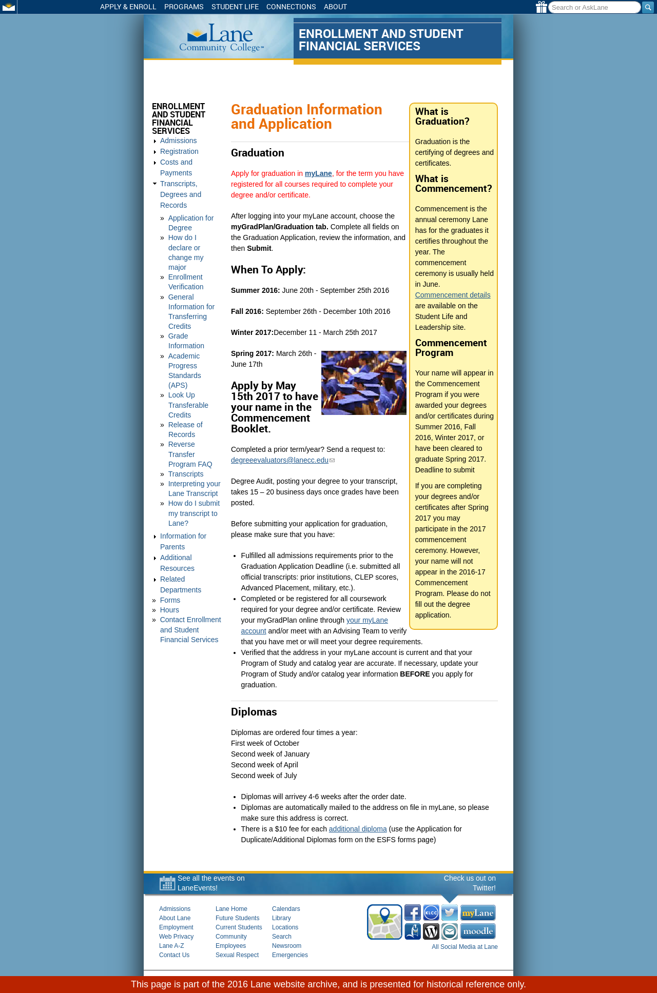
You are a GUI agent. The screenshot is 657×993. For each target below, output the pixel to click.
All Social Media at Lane (465, 946)
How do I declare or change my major (195, 226)
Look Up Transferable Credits (188, 364)
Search (282, 936)
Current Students (239, 927)
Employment (176, 927)
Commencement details (454, 295)
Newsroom (286, 945)
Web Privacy (176, 936)
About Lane (174, 918)
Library (281, 918)
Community (231, 936)
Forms (170, 559)
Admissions (178, 140)
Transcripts (186, 433)
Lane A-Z (171, 945)
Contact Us (174, 955)
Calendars (286, 908)
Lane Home (231, 908)
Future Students (237, 918)
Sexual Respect (237, 955)
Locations (285, 927)
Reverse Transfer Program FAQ (190, 413)
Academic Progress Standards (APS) (195, 334)
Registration (179, 151)
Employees (231, 945)
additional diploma (360, 829)
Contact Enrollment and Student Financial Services (190, 588)
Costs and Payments (193, 162)
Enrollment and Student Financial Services (187, 119)
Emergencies (290, 955)
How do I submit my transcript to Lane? (194, 472)
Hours (169, 569)
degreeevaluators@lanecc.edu (284, 460)
